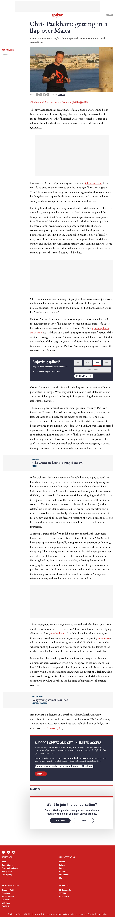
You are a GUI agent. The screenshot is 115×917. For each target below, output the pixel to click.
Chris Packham (93, 183)
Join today (60, 820)
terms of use (50, 914)
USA (60, 878)
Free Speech (64, 875)
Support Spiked (7, 865)
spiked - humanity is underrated (57, 15)
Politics (61, 95)
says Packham (57, 633)
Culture (62, 865)
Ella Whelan (6, 900)
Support (41, 774)
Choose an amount (93, 369)
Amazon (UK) (54, 728)
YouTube (13, 852)
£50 (106, 363)
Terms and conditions (10, 868)
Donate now (81, 376)
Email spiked (64, 896)
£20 (97, 363)
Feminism (62, 871)
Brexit (61, 868)
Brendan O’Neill (8, 890)
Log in (109, 15)
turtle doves (104, 638)
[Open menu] (3, 15)
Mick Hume (6, 903)
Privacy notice (7, 871)
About (4, 862)
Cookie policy (7, 875)
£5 (78, 363)
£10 (87, 363)
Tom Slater (6, 893)
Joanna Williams (8, 896)
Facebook (3, 852)
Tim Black (5, 906)
